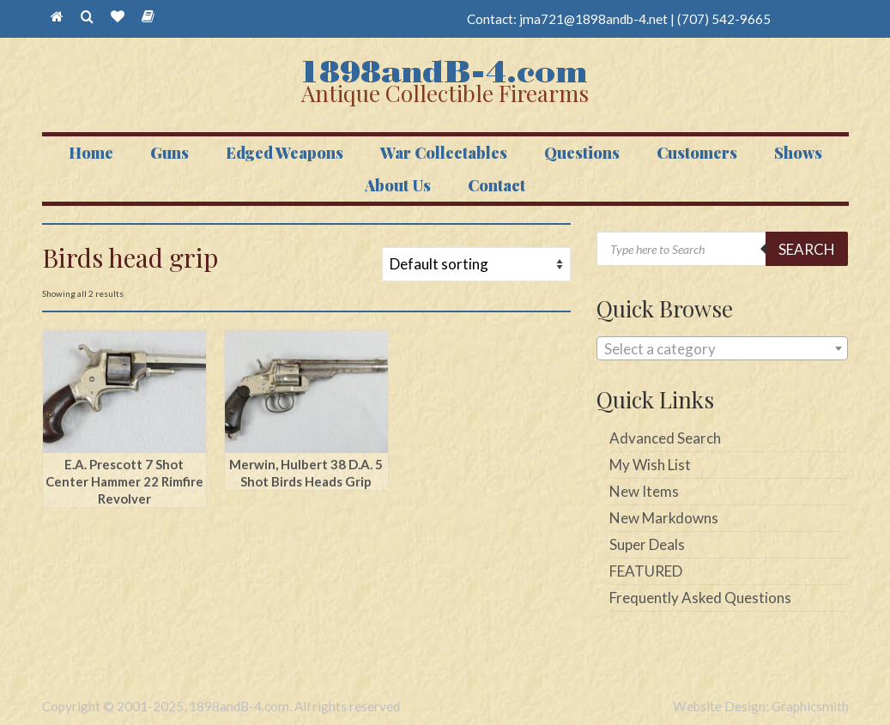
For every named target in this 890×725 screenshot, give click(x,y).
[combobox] (722, 348)
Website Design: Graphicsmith (761, 706)
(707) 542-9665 (724, 19)
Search (806, 249)
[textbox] (722, 349)
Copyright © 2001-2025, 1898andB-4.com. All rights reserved (221, 706)
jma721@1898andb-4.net (593, 19)
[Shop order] (476, 264)
